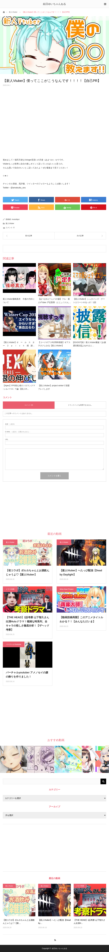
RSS (54, 940)
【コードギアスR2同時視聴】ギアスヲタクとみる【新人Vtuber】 (54, 344)
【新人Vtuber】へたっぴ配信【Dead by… (54, 921)
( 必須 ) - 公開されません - (17, 432)
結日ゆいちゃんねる (54, 4)
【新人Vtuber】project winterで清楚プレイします (54, 387)
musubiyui (15, 219)
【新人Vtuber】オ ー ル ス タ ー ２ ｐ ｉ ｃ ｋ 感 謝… (19, 344)
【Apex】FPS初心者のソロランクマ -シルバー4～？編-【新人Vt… (19, 387)
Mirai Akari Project (67, 589)
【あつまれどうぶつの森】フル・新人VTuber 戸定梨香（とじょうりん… (54, 300)
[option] (13, 759)
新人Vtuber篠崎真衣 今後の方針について (18, 300)
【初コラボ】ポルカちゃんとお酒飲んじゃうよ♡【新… (19, 921)
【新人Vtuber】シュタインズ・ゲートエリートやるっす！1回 (89, 300)
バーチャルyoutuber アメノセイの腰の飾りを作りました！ (27, 674)
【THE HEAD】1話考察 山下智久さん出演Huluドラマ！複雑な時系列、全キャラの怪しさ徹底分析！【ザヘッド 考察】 (27, 623)
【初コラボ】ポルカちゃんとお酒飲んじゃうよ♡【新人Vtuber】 (27, 572)
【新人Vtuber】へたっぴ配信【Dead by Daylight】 (81, 572)
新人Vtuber (13, 12)
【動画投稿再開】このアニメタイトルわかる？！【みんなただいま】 (81, 619)
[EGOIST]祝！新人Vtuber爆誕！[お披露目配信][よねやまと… (89, 344)
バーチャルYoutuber (13, 644)
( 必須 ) (10, 424)
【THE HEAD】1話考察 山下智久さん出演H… (89, 921)
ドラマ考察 (10, 589)
